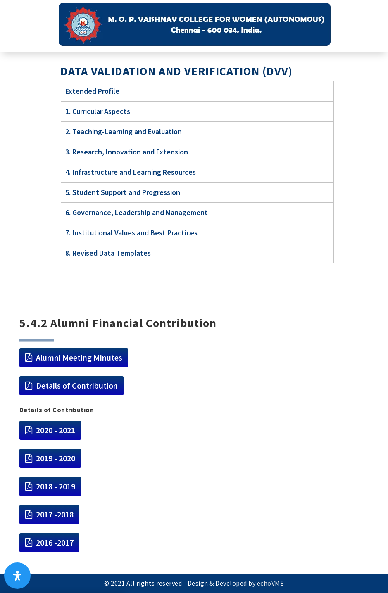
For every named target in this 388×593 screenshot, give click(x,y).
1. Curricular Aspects (97, 111)
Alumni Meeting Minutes (79, 357)
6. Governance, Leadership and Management (136, 212)
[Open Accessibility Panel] (17, 575)
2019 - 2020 (55, 458)
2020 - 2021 (55, 430)
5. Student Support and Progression (122, 192)
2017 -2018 (55, 514)
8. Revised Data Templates (108, 253)
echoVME (270, 583)
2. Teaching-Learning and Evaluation (123, 131)
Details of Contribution (77, 385)
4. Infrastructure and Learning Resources (130, 172)
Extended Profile (92, 91)
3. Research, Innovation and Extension (126, 152)
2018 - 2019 (55, 486)
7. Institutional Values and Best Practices (131, 232)
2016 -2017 (55, 542)
